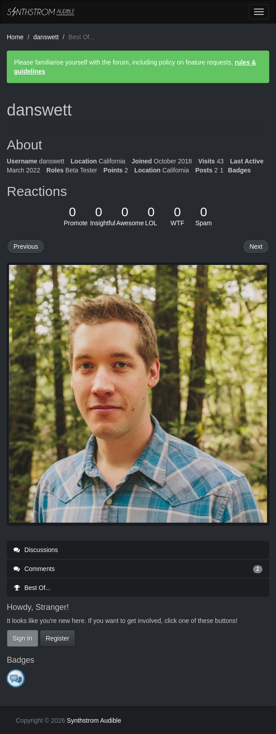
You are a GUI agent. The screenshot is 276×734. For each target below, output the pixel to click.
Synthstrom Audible (41, 11)
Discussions (36, 549)
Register (57, 638)
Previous (26, 246)
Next (255, 246)
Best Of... (32, 587)
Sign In (22, 638)
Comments (138, 568)
